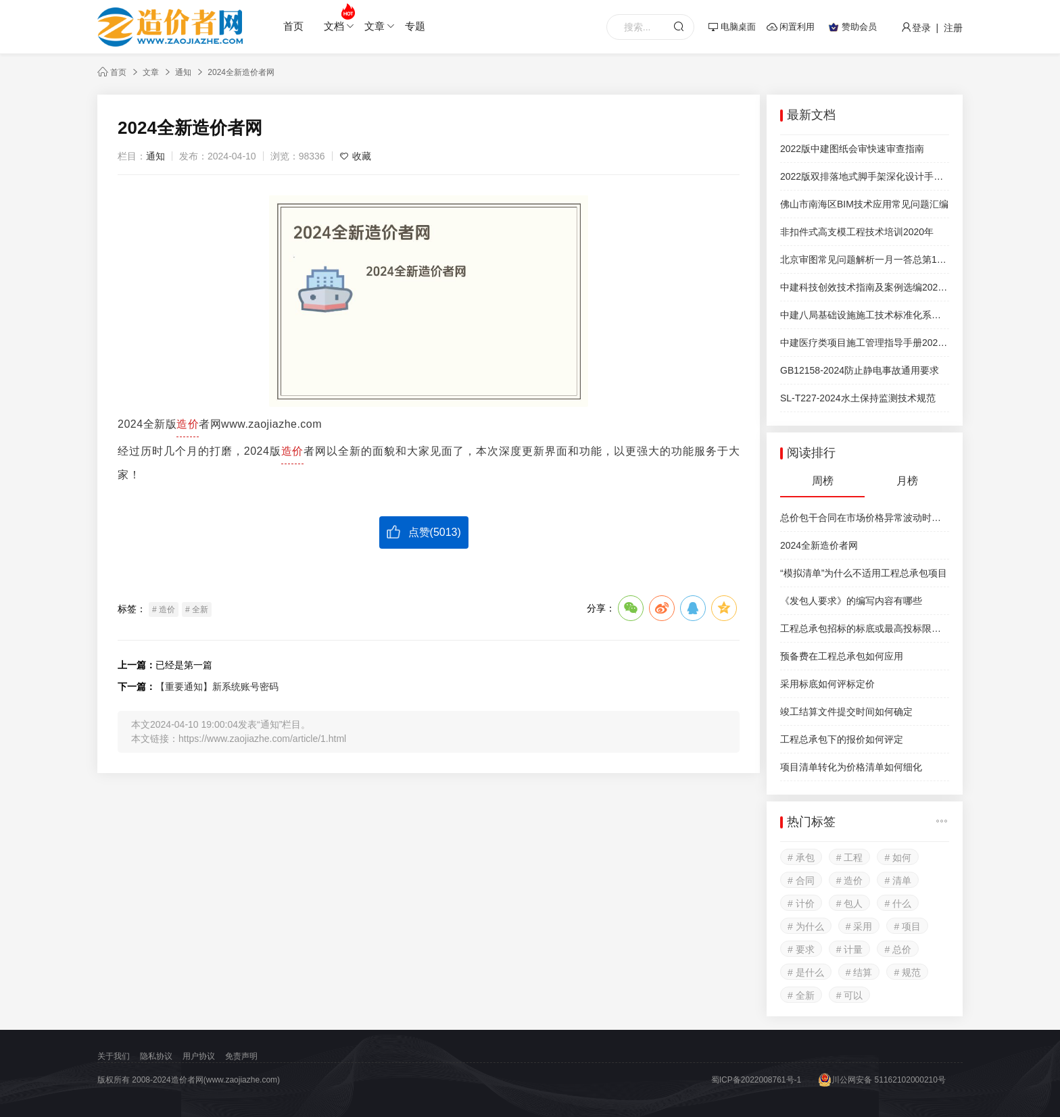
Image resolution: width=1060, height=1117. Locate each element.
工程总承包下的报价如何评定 (841, 739)
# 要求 (801, 949)
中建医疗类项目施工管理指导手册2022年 (864, 342)
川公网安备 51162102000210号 (882, 1080)
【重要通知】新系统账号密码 (217, 686)
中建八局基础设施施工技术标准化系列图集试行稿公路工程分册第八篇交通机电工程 (864, 314)
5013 (445, 532)
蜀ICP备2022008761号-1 (756, 1080)
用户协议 (199, 1056)
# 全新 (196, 609)
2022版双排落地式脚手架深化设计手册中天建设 (864, 176)
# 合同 (801, 880)
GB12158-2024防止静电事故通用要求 (859, 370)
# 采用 (859, 926)
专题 (415, 26)
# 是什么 (806, 972)
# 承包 (801, 857)
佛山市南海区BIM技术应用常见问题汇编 (864, 204)
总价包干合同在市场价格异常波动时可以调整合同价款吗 (864, 517)
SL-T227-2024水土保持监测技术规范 (858, 398)
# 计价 (801, 903)
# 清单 (897, 880)
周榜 (823, 481)
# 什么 (897, 903)
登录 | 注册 (932, 27)
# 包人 (849, 903)
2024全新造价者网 (241, 72)
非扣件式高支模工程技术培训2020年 (857, 231)
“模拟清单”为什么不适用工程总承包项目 (863, 573)
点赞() (423, 531)
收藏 (355, 156)
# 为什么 (806, 926)
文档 (339, 17)
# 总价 (897, 949)
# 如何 (897, 857)
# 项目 (907, 926)
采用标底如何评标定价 (827, 683)
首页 (293, 26)
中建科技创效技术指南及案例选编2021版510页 (864, 287)
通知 (183, 72)
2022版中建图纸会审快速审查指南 (852, 148)
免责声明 (241, 1056)
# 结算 (859, 972)
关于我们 (113, 1056)
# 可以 (849, 995)
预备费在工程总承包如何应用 (841, 656)
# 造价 (163, 609)
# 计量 (849, 949)
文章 (379, 26)
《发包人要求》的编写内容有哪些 (851, 600)
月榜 (907, 481)
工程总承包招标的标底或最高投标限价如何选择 (864, 628)
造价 (187, 424)
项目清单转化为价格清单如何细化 (851, 767)
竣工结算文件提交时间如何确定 (846, 711)
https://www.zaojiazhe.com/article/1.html (262, 738)
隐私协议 (156, 1056)
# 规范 (907, 972)
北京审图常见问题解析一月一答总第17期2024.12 (864, 259)
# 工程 (849, 857)
